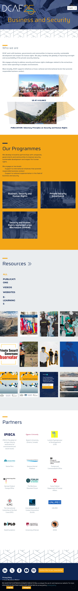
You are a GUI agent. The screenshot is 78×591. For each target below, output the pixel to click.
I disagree (26, 587)
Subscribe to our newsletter (51, 570)
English (70, 8)
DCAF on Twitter (12, 570)
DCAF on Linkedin (4, 570)
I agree (9, 587)
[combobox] (72, 8)
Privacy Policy (7, 577)
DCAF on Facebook (19, 570)
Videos (7, 287)
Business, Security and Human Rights (20, 194)
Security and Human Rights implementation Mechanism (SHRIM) (20, 225)
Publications (9, 281)
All (5, 274)
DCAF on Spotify (33, 570)
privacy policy (51, 585)
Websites (9, 292)
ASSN (55, 530)
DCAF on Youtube (26, 570)
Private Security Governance (58, 194)
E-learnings (9, 300)
